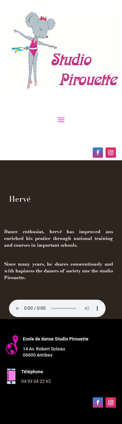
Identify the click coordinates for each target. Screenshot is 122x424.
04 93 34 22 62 (36, 381)
